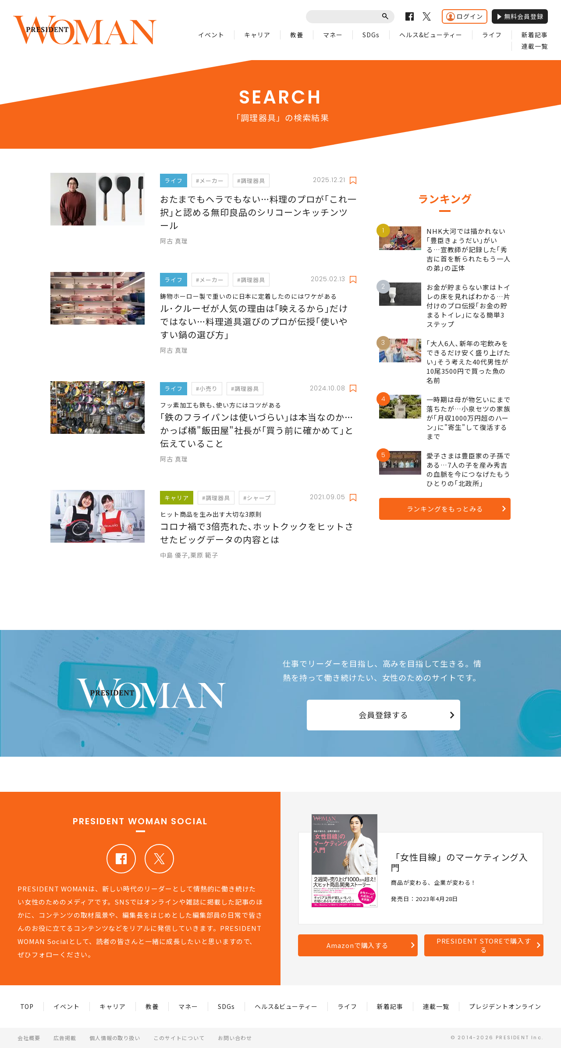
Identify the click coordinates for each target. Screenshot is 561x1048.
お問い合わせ (235, 1037)
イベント (211, 34)
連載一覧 (535, 46)
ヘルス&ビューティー (431, 34)
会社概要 (29, 1037)
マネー (333, 34)
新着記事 (535, 34)
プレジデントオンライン (505, 1006)
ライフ (492, 34)
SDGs (371, 34)
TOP (27, 1006)
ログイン (464, 16)
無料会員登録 (519, 16)
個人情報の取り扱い (115, 1037)
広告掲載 (64, 1037)
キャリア (257, 34)
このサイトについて (179, 1037)
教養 (296, 34)
